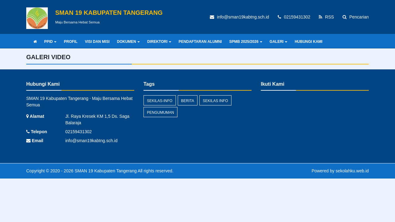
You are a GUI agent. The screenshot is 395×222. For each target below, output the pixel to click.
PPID (50, 41)
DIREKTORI (159, 41)
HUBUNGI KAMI (308, 41)
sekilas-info (160, 101)
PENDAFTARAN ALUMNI (200, 41)
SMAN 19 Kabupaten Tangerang (105, 170)
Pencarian (356, 16)
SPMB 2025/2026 (245, 41)
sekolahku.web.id (352, 170)
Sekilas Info (215, 101)
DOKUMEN (128, 41)
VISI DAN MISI (97, 41)
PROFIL (70, 41)
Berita (187, 101)
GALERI (278, 41)
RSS (326, 16)
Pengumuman (160, 112)
